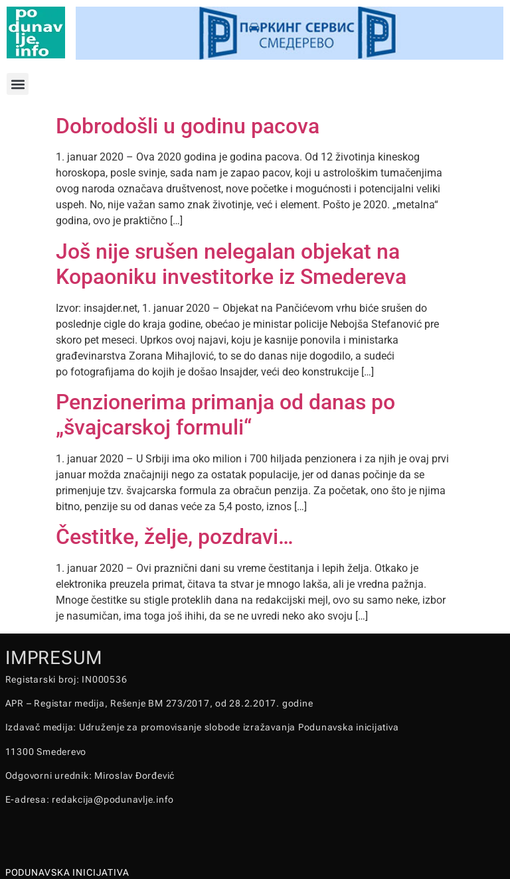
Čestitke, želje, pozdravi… (175, 536)
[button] (18, 84)
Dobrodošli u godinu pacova (187, 126)
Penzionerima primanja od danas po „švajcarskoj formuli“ (225, 414)
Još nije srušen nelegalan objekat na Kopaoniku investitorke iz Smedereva (231, 264)
